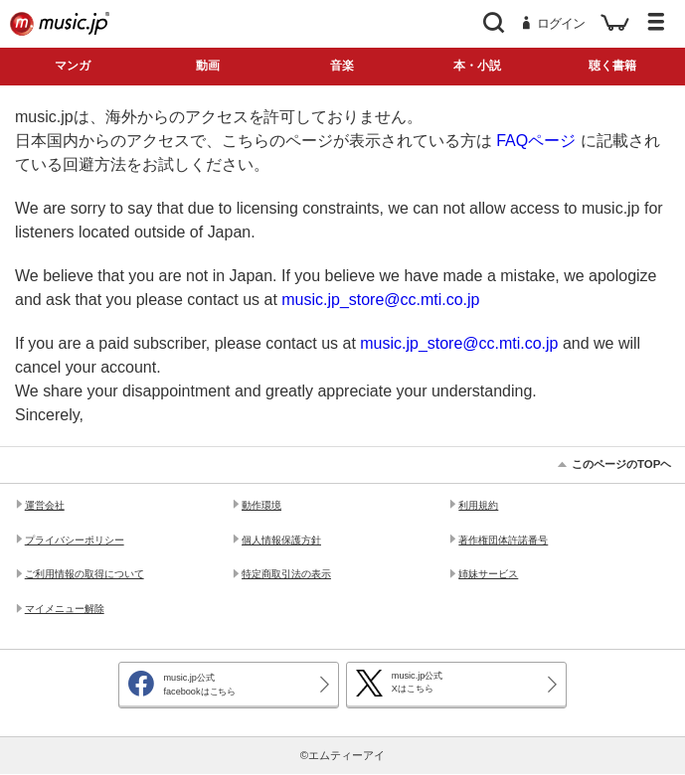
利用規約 (478, 505)
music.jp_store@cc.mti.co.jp (380, 299)
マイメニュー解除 (64, 608)
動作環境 (261, 505)
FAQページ (536, 140)
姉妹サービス (488, 573)
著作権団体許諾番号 (503, 540)
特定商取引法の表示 (286, 573)
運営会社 (45, 505)
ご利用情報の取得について (84, 573)
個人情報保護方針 (281, 540)
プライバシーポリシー (74, 540)
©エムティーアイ (342, 755)
